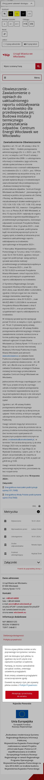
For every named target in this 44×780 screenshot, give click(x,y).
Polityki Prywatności (28, 685)
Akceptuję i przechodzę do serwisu (22, 695)
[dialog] (22, 390)
